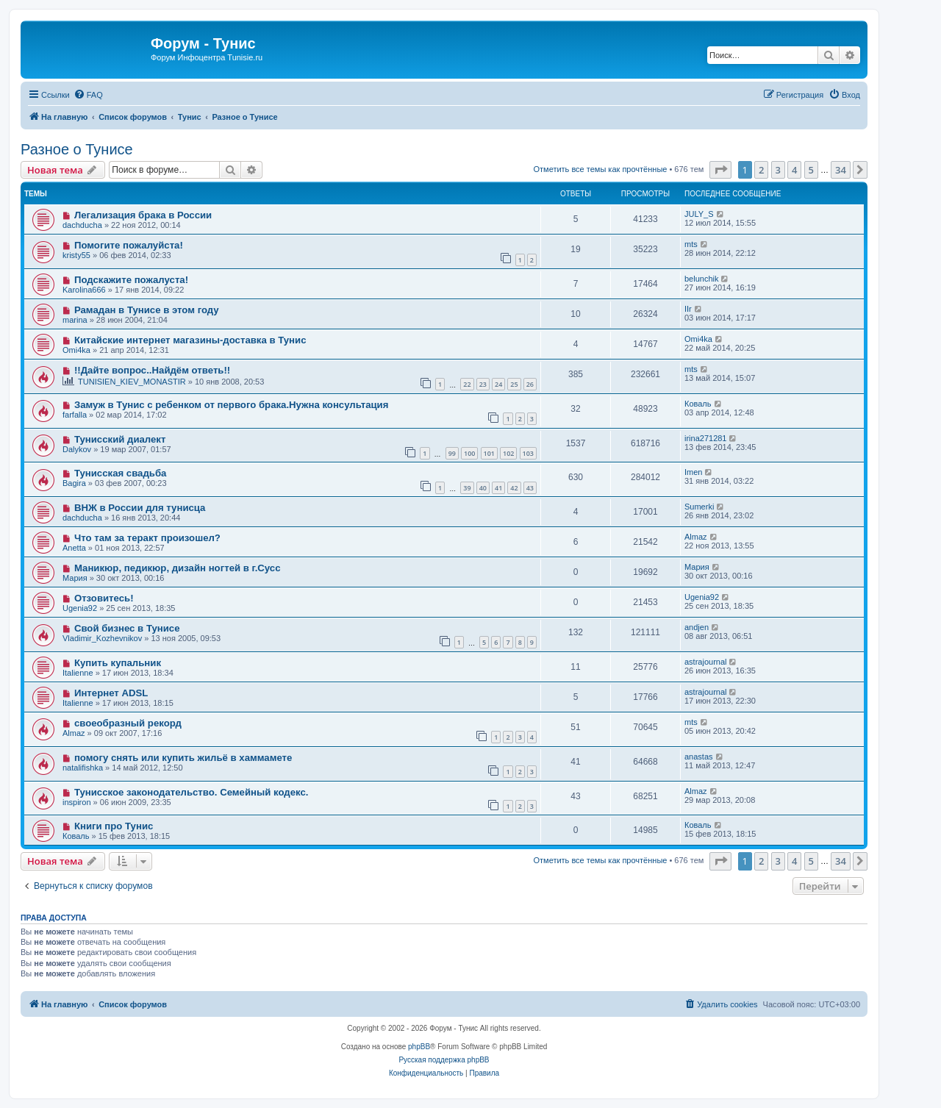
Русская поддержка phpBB (443, 1060)
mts (691, 244)
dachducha (82, 225)
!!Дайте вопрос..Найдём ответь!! (152, 370)
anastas (698, 756)
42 (514, 488)
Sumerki (699, 506)
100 (469, 453)
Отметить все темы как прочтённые (600, 169)
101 (489, 453)
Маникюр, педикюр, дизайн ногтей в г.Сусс (177, 567)
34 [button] (840, 169)
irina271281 (705, 438)
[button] (720, 170)
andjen (696, 627)
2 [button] (761, 169)
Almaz (695, 536)
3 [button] (778, 169)
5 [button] (811, 169)
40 (483, 488)
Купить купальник (117, 662)
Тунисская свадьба (120, 473)
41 (498, 488)
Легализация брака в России (143, 215)
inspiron (76, 802)
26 (530, 384)
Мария (74, 577)
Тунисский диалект (120, 439)
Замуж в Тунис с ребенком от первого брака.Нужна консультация (231, 404)
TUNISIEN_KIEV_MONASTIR (132, 381)
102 (508, 453)
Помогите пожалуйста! (128, 245)
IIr (688, 308)
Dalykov (76, 449)
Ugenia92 (79, 608)
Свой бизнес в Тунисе (127, 628)
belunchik (701, 278)
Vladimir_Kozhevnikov (102, 638)
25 (514, 384)
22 (466, 384)
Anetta (74, 547)
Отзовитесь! (104, 598)
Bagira (74, 483)
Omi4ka (76, 350)
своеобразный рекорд (128, 723)
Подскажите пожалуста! (131, 279)
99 (452, 453)
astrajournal (705, 661)
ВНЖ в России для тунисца (140, 507)
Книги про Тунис (113, 826)
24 (498, 384)
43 (530, 488)
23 (483, 384)
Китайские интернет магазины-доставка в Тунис (190, 340)
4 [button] (794, 169)
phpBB (419, 1047)
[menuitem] (88, 95)
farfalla (74, 414)
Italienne (77, 672)
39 (466, 488)
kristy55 (76, 255)
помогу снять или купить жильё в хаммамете (183, 757)
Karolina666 (84, 289)
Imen (693, 472)
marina (74, 319)
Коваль (698, 403)
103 (528, 453)
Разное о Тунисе (77, 149)
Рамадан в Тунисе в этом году (146, 309)
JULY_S (699, 214)
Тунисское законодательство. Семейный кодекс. (191, 792)
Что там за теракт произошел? (147, 537)
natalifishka (82, 767)
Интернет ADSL (111, 692)
